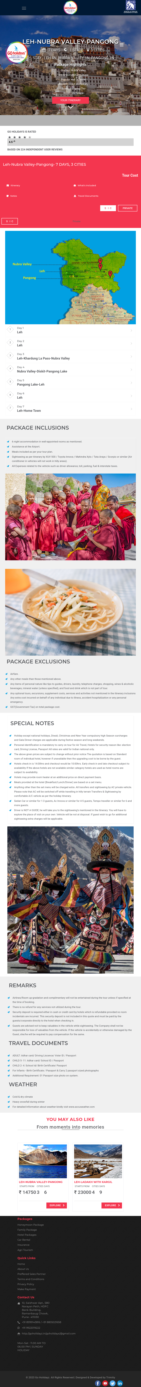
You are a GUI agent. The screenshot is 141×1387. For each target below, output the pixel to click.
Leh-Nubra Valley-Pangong (41, 1182)
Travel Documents (86, 195)
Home (21, 1264)
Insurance (24, 1244)
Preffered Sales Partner (32, 1274)
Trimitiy (110, 1377)
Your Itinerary (70, 100)
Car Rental (24, 1239)
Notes (12, 195)
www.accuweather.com (82, 1106)
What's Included (85, 185)
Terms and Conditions (31, 1279)
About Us (23, 1269)
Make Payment (27, 1289)
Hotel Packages (27, 1234)
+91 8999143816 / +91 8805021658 (41, 1322)
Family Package (27, 1229)
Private (77, 221)
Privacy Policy (26, 1284)
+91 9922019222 (30, 1327)
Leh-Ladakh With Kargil (93, 1182)
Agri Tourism (25, 1250)
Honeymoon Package (31, 1224)
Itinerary (13, 185)
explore (57, 1205)
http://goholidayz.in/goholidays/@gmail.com (49, 1333)
